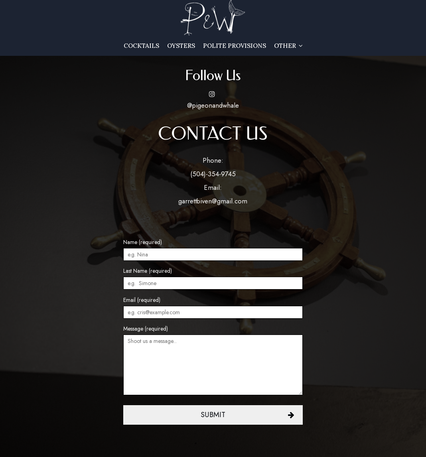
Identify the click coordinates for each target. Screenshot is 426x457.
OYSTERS (181, 45)
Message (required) (145, 329)
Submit (213, 415)
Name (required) (142, 242)
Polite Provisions (234, 45)
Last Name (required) (147, 271)
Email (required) (141, 300)
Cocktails (141, 45)
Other (288, 45)
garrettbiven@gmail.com (212, 201)
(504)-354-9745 (213, 174)
